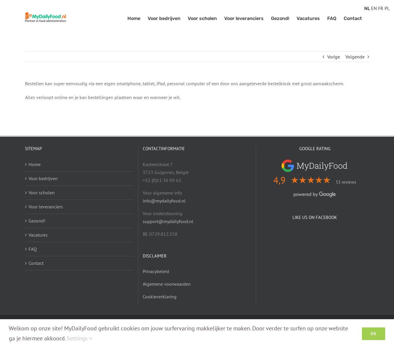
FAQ (33, 249)
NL (367, 8)
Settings (80, 338)
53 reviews (346, 182)
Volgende (355, 57)
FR (380, 8)
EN (374, 8)
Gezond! (37, 221)
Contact (36, 263)
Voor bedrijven (43, 178)
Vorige (333, 57)
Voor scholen (42, 192)
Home (35, 164)
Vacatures (38, 235)
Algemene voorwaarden (167, 284)
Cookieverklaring (160, 297)
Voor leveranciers (46, 207)
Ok (373, 333)
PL (387, 8)
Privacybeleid (156, 271)
